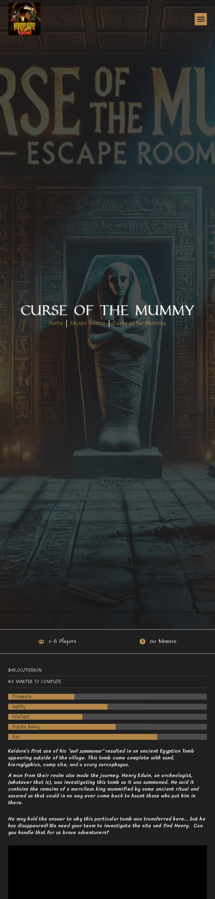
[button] (201, 19)
